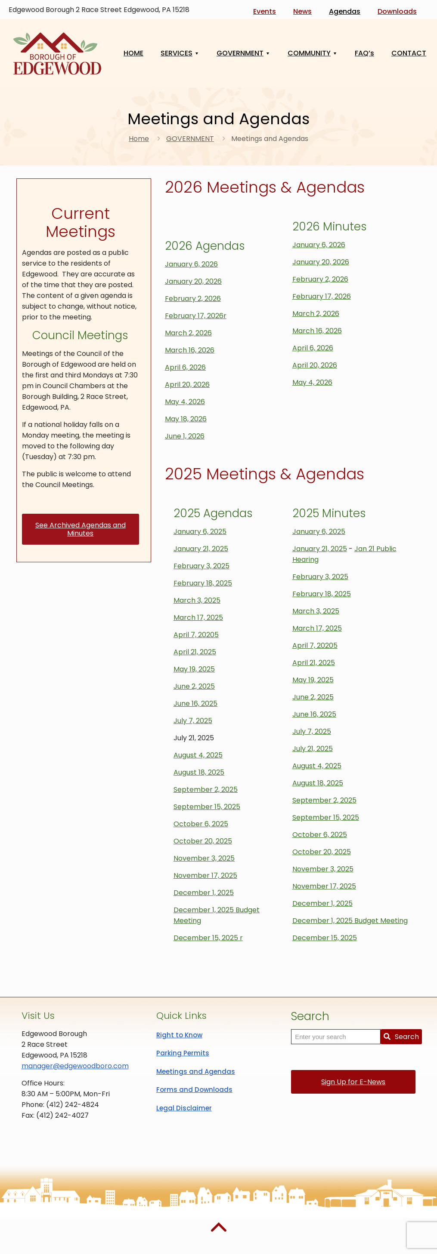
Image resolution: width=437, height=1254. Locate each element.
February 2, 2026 (193, 299)
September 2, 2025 (206, 789)
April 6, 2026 (185, 367)
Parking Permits (182, 1053)
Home (139, 139)
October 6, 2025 (201, 824)
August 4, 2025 (198, 755)
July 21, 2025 (312, 749)
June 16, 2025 (195, 703)
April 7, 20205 (196, 635)
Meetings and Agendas (195, 1071)
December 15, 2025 (324, 938)
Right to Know (179, 1034)
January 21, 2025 (201, 549)
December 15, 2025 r (208, 938)
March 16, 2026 (189, 350)
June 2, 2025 (194, 686)
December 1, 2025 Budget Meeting (350, 921)
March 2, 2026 (188, 333)
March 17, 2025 (198, 617)
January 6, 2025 (200, 532)
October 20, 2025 (203, 841)
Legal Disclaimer (184, 1108)
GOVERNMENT (190, 139)
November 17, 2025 (205, 875)
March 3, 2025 (197, 600)
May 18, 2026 (186, 419)
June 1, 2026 (185, 436)
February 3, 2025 (201, 566)
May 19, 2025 (194, 669)
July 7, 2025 (193, 721)
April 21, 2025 (195, 652)
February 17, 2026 (321, 296)
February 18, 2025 (203, 583)
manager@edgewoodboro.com (75, 1066)
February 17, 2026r (195, 316)
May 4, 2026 (185, 402)
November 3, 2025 (204, 858)
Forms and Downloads (194, 1089)
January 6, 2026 (191, 264)
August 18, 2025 (199, 772)
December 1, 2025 (204, 893)
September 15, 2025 (207, 807)
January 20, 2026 (193, 281)
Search (401, 1037)
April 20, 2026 (187, 384)
